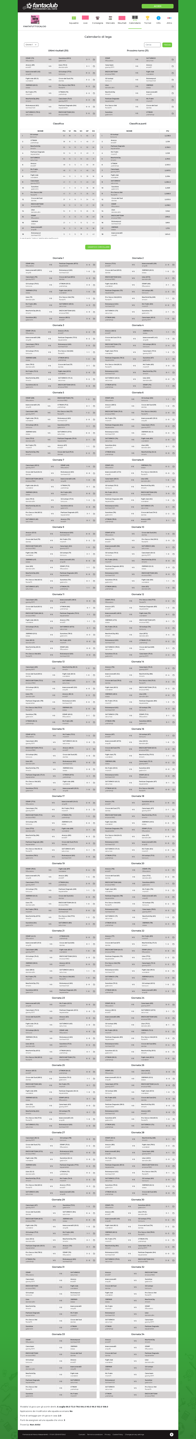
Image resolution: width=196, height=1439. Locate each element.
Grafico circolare (98, 247)
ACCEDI (157, 6)
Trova (167, 45)
